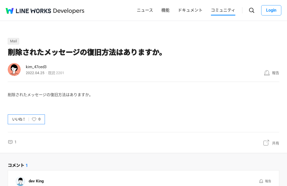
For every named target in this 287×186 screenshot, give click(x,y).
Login (271, 10)
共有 (275, 143)
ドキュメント (190, 10)
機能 (165, 10)
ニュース (145, 10)
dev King (36, 181)
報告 (275, 73)
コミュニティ (223, 10)
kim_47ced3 (36, 67)
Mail (13, 41)
